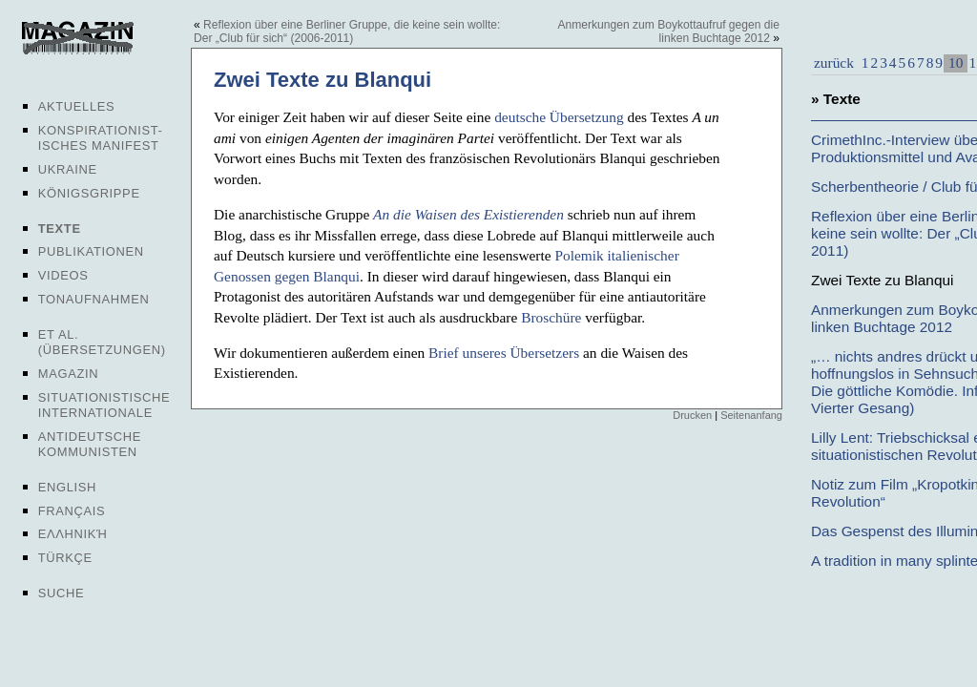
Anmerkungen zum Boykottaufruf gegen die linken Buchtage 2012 (668, 31)
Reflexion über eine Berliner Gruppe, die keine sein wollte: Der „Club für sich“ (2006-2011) (347, 31)
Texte (59, 228)
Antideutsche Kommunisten (89, 444)
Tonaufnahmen (94, 299)
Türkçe (65, 558)
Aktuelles (76, 106)
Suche (61, 593)
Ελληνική (73, 534)
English (67, 487)
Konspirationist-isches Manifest (100, 138)
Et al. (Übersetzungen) (102, 342)
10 (955, 62)
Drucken (692, 415)
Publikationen (91, 251)
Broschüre (551, 317)
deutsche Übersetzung (558, 117)
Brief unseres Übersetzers (503, 352)
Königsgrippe (89, 193)
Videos (63, 275)
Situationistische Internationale (104, 405)
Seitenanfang (751, 415)
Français (72, 511)
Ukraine (67, 169)
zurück (834, 62)
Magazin (68, 373)
